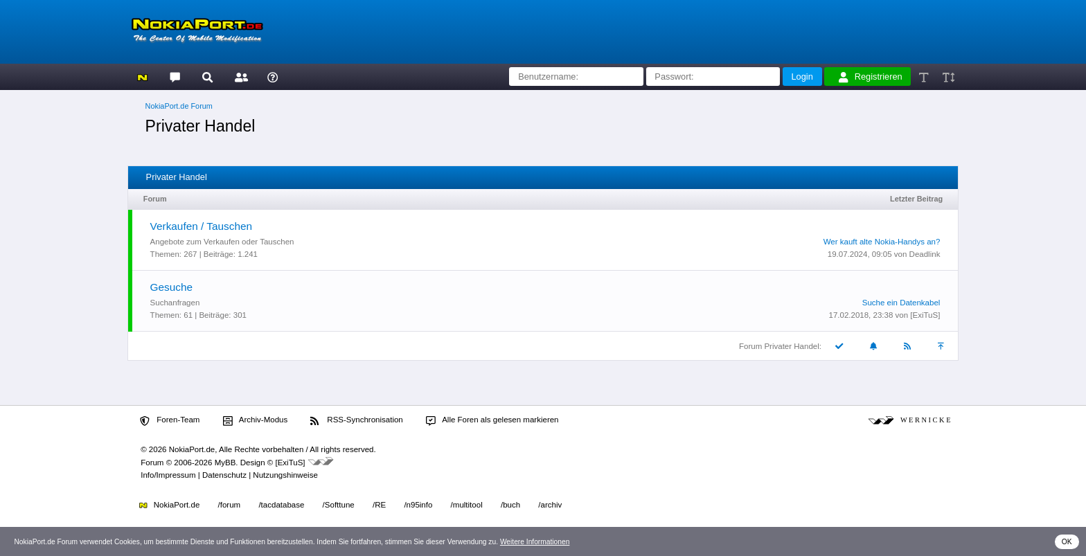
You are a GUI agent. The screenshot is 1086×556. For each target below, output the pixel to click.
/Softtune (339, 505)
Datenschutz (224, 475)
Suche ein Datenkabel (901, 302)
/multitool (467, 505)
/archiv (550, 505)
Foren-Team (169, 420)
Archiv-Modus (255, 420)
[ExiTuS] (925, 315)
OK (1067, 542)
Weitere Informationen (535, 542)
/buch (510, 505)
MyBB (225, 462)
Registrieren (870, 76)
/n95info (418, 505)
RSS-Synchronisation (356, 420)
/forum (229, 505)
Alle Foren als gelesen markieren (492, 420)
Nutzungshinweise (285, 475)
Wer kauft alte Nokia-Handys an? (882, 241)
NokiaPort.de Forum (179, 106)
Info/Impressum (168, 475)
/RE (379, 505)
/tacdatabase (281, 505)
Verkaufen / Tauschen (201, 226)
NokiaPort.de (169, 505)
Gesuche (171, 287)
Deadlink (925, 254)
